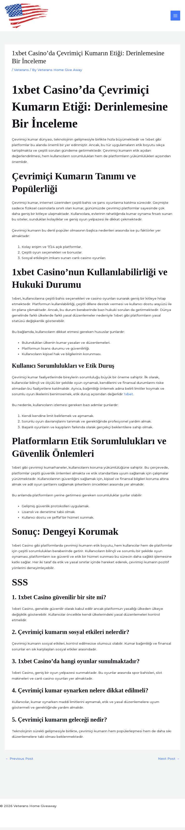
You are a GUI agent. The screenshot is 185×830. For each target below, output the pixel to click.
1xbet (128, 397)
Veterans (21, 72)
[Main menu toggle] (175, 17)
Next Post (169, 761)
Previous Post (19, 761)
